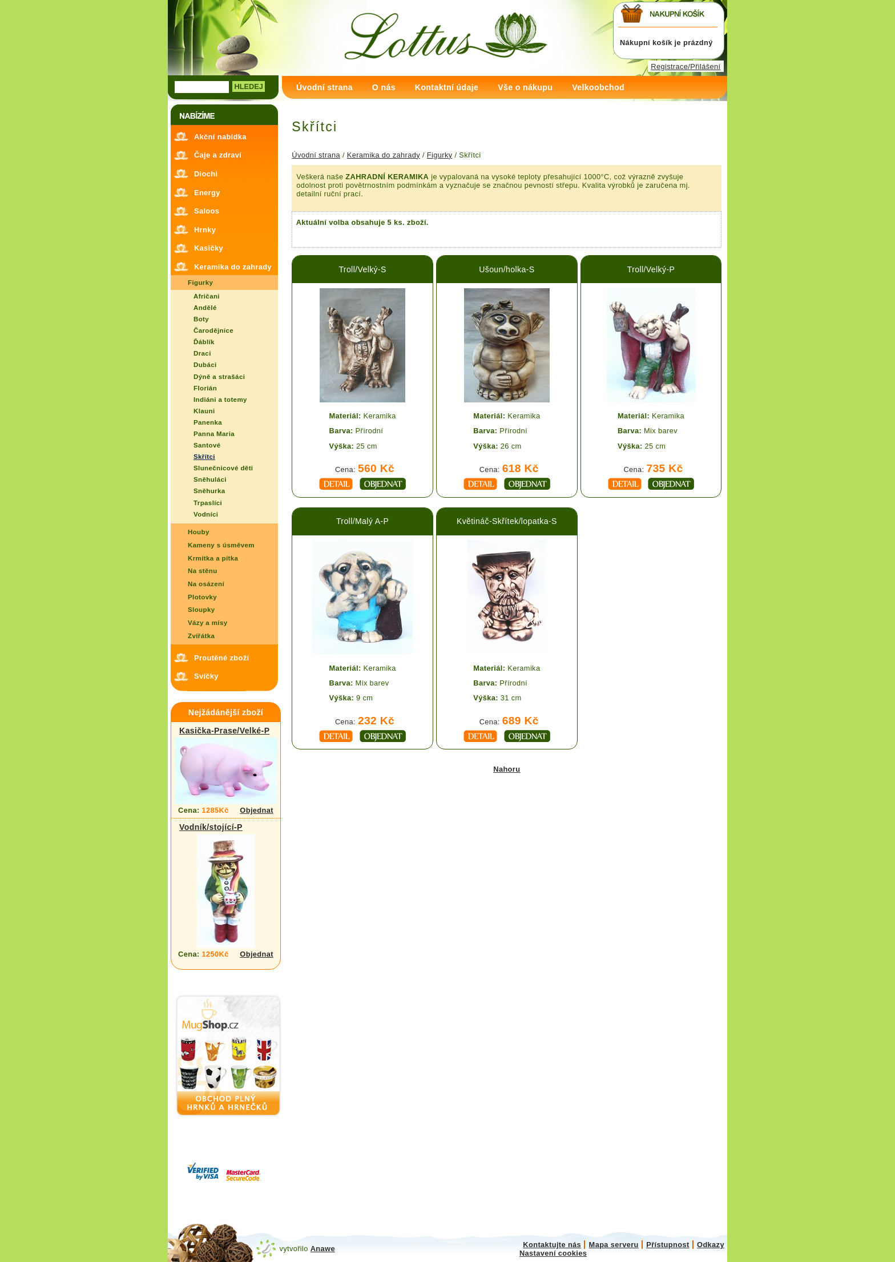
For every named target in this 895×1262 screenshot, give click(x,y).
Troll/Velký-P (651, 269)
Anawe (323, 1248)
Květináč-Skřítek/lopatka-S (507, 521)
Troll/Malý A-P (362, 521)
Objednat (256, 810)
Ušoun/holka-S (506, 269)
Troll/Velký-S (362, 269)
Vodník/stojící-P (211, 827)
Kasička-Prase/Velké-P (224, 730)
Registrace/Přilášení (685, 66)
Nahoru (506, 769)
